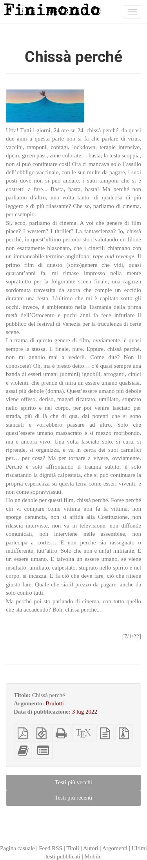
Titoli (72, 848)
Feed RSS (50, 848)
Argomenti (115, 848)
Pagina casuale (17, 848)
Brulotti (54, 703)
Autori (90, 848)
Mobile (92, 856)
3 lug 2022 (84, 711)
